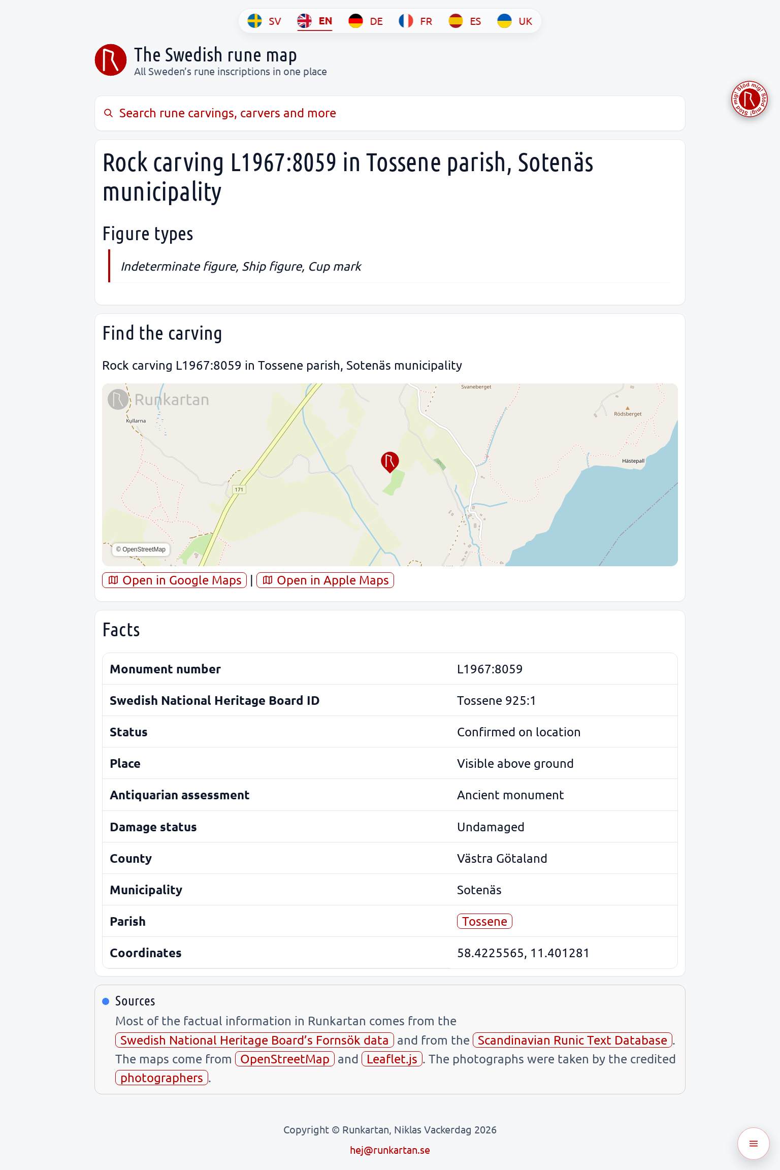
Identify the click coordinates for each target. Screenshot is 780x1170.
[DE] (366, 21)
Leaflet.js (392, 1058)
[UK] (515, 21)
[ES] (465, 21)
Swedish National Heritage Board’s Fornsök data (254, 1039)
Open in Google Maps (174, 579)
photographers (161, 1077)
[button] (390, 462)
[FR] (416, 21)
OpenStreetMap (285, 1058)
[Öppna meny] (753, 1143)
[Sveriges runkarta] (110, 60)
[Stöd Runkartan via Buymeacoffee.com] (749, 99)
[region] (390, 474)
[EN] (315, 21)
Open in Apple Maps (325, 579)
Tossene (484, 921)
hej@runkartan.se (390, 1149)
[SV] (264, 21)
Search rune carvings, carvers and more (219, 112)
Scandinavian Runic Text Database (572, 1039)
